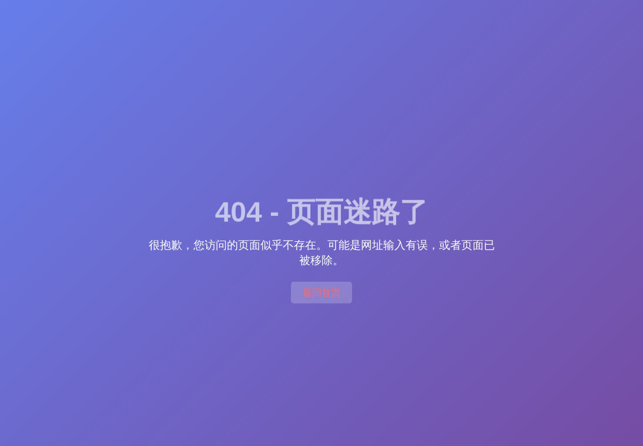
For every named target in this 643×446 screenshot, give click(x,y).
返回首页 (321, 293)
